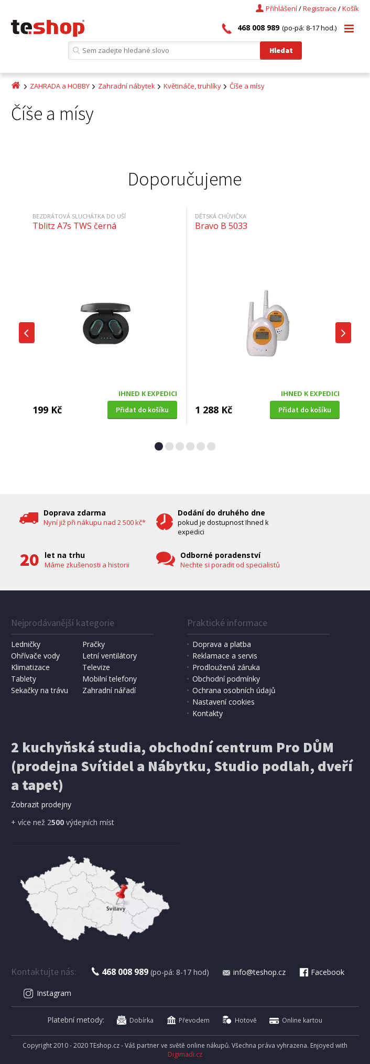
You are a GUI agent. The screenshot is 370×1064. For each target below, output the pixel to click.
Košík (350, 8)
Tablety (23, 679)
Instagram (47, 993)
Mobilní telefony (109, 679)
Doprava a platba (221, 644)
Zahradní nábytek (126, 86)
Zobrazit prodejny (41, 804)
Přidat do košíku (142, 409)
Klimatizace (30, 667)
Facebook (321, 972)
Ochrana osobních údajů (234, 690)
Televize (96, 667)
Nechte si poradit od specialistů (230, 564)
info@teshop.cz (254, 972)
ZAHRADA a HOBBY (60, 86)
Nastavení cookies (223, 702)
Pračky (93, 644)
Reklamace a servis (224, 656)
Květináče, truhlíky (192, 86)
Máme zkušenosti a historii (87, 564)
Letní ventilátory (109, 656)
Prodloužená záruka (226, 667)
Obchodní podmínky (226, 679)
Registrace (319, 8)
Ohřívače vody (35, 656)
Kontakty (207, 713)
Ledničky (25, 644)
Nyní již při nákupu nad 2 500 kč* (94, 522)
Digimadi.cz (185, 1054)
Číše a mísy (247, 86)
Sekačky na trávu (39, 690)
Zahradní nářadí (109, 690)
